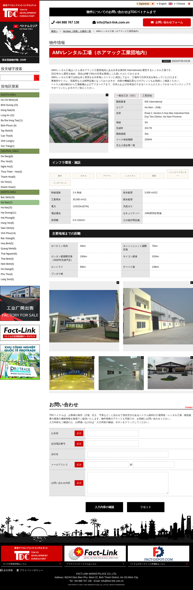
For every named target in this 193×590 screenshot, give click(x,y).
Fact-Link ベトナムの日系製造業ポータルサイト (19, 333)
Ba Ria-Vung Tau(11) (12, 120)
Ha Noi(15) (6, 207)
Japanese (144, 3)
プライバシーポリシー (31, 570)
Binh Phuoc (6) (8, 125)
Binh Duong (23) (9, 105)
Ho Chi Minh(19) (9, 100)
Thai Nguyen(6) (9, 253)
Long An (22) (7, 115)
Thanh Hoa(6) (8, 176)
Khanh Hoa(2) (8, 187)
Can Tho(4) (7, 135)
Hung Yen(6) (7, 223)
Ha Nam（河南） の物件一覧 (77, 31)
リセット (145, 507)
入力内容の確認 (104, 507)
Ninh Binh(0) (7, 264)
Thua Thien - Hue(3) (11, 171)
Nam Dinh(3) (7, 228)
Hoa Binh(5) (7, 243)
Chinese (180, 3)
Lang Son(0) (7, 279)
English (163, 3)
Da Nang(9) (7, 156)
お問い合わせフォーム (167, 22)
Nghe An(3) (7, 166)
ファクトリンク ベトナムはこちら (81, 564)
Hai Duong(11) (8, 212)
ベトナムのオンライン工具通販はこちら (147, 564)
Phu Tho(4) (7, 274)
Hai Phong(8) (8, 217)
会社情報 (8, 570)
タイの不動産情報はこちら (15, 564)
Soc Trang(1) (7, 146)
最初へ (54, 31)
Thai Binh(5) (7, 258)
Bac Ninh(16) (8, 197)
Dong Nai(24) (8, 110)
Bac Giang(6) (8, 238)
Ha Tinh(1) (6, 182)
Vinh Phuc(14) (8, 233)
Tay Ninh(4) (7, 130)
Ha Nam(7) (6, 202)
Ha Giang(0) (7, 269)
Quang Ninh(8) (8, 248)
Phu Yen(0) (6, 161)
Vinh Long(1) (7, 141)
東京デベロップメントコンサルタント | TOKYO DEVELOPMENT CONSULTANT (19, 11)
